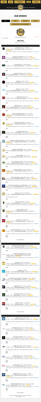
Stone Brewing (18, 279)
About (8, 7)
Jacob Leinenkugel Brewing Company (23, 254)
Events (27, 7)
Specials (15, 7)
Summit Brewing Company (20, 98)
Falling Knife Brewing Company (18, 194)
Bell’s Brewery (17, 295)
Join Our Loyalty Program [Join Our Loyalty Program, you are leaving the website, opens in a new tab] (20, 2)
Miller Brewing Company (20, 319)
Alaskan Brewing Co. (19, 304)
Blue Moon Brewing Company (20, 375)
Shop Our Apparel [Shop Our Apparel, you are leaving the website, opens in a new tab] (32, 7)
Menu (10, 7)
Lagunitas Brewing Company (17, 263)
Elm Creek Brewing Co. (19, 186)
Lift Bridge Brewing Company (17, 163)
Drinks (12, 7)
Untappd (23, 396)
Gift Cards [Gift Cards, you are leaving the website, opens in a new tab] (11, 2)
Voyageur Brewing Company (21, 141)
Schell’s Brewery (18, 82)
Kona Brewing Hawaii (19, 271)
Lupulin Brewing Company (16, 57)
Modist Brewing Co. (14, 74)
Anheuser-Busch (18, 329)
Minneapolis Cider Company (17, 150)
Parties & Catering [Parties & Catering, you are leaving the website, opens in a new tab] (36, 2)
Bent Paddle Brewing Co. (19, 178)
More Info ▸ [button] (36, 51)
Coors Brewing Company (20, 366)
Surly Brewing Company (15, 90)
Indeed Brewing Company (20, 123)
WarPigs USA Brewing (19, 247)
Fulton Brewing (18, 132)
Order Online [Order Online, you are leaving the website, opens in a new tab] (3, 2)
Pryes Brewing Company (19, 49)
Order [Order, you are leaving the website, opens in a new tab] (25, 7)
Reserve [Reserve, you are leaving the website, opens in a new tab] (28, 2)
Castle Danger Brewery (19, 65)
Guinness (17, 338)
